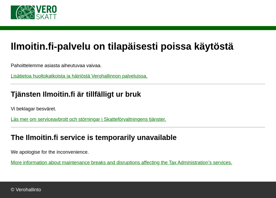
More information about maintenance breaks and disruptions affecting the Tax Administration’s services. (121, 162)
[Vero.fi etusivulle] (34, 17)
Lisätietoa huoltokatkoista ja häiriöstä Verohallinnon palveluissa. (79, 76)
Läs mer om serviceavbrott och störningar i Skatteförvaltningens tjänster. (88, 119)
